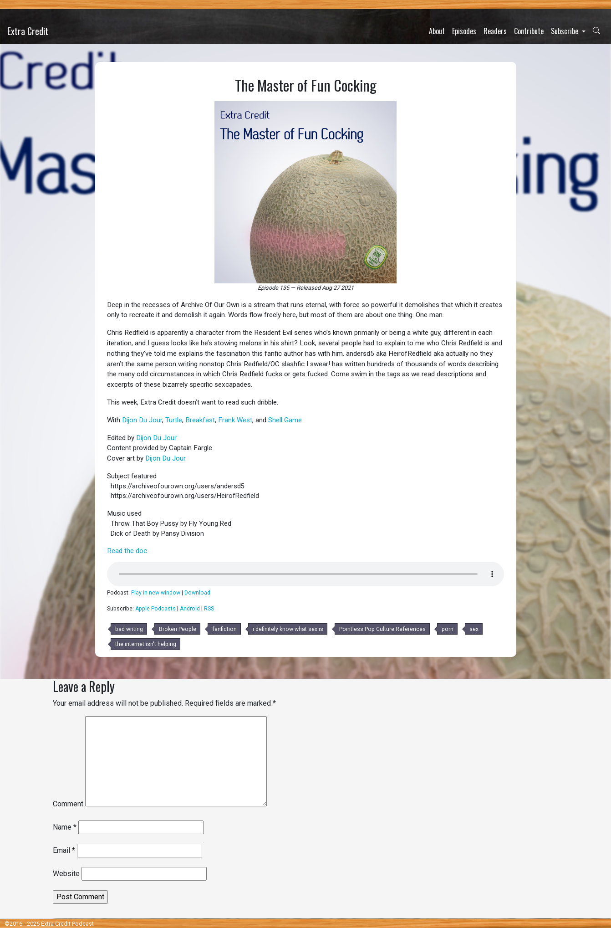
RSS (209, 608)
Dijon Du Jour (142, 420)
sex (474, 629)
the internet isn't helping (145, 644)
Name (64, 827)
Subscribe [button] (565, 31)
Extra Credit (27, 31)
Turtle (173, 420)
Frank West (235, 420)
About (437, 31)
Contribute (529, 31)
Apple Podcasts (155, 608)
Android (190, 608)
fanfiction (224, 629)
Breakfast (200, 420)
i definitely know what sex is (288, 629)
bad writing (129, 629)
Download (197, 593)
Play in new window (155, 593)
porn (447, 629)
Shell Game (285, 420)
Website (66, 873)
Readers (495, 31)
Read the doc (127, 551)
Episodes (464, 31)
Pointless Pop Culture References (382, 629)
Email (64, 850)
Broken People (177, 629)
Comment (68, 804)
